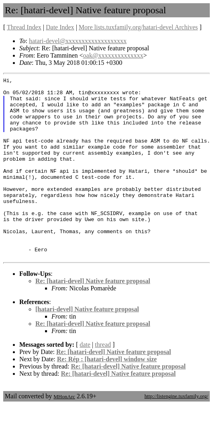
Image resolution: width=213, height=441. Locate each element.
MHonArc (64, 433)
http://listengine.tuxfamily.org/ (176, 432)
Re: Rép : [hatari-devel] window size (107, 395)
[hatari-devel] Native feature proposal (87, 345)
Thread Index (24, 27)
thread (103, 380)
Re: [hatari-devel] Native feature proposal (92, 317)
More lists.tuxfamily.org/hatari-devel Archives (138, 27)
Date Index (60, 27)
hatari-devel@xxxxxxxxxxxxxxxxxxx (78, 40)
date (85, 380)
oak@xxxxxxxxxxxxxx (113, 55)
